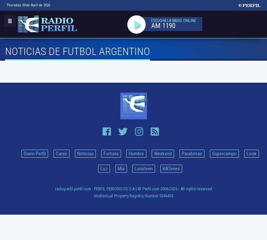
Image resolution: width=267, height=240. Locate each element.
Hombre (136, 154)
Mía (121, 169)
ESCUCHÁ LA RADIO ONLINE (173, 20)
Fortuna (111, 154)
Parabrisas (192, 154)
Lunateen (144, 169)
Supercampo (224, 154)
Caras (61, 154)
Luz (104, 169)
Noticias (85, 154)
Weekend (163, 154)
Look (252, 154)
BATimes (171, 169)
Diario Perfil (35, 154)
